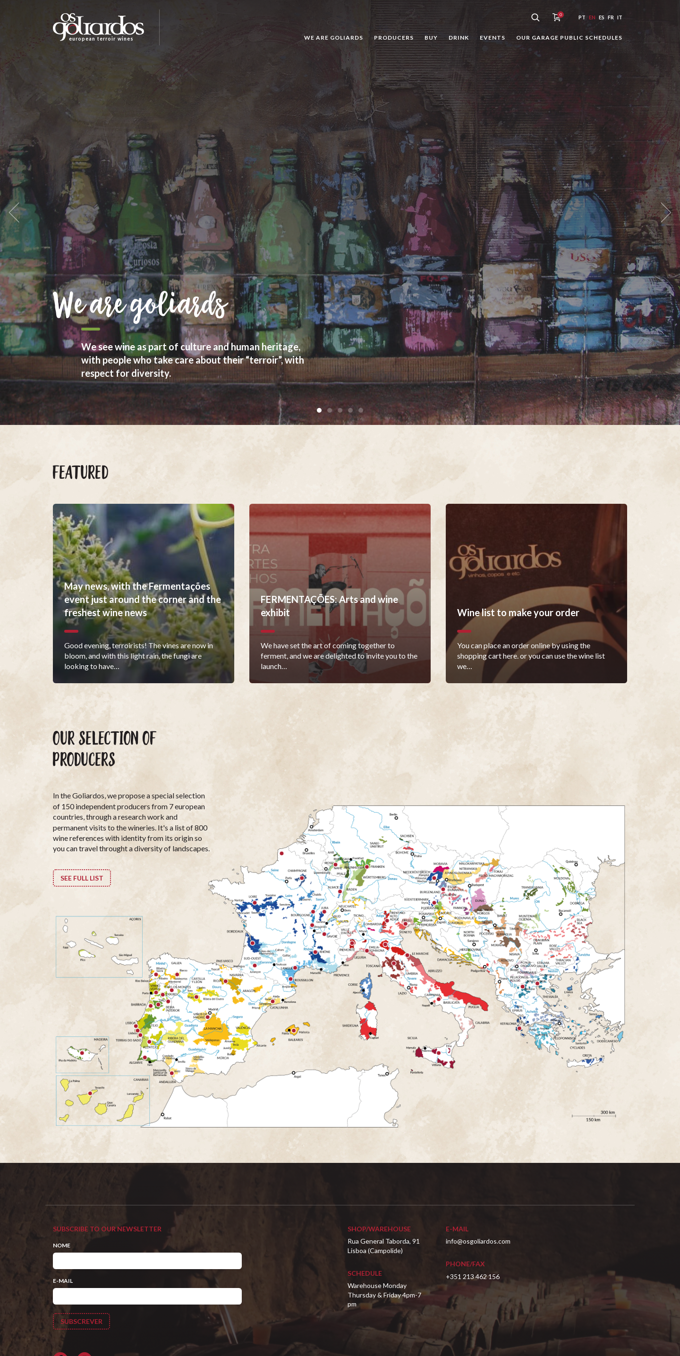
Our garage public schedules (569, 37)
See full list (81, 878)
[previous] (17, 212)
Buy (431, 37)
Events (492, 37)
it (619, 17)
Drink (459, 37)
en (592, 17)
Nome (61, 1245)
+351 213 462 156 (473, 1276)
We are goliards (333, 37)
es (601, 17)
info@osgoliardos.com (478, 1241)
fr (611, 17)
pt (582, 17)
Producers (394, 37)
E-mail (63, 1280)
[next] (663, 212)
